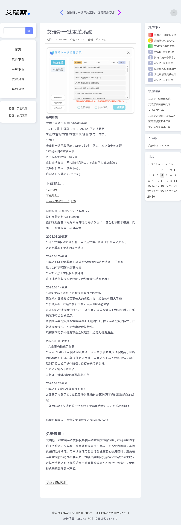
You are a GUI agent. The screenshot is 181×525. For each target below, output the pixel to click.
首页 (18, 49)
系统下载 (18, 69)
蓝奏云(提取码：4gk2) (61, 201)
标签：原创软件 (18, 108)
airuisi (81, 39)
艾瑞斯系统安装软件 (165, 74)
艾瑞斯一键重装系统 (165, 35)
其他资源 (18, 89)
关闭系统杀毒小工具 (159, 127)
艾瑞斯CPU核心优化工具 (162, 115)
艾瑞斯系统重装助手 (165, 68)
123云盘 (51, 190)
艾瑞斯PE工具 (156, 110)
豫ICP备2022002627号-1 (112, 513)
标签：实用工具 (18, 115)
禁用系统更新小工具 (159, 121)
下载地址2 (53, 195)
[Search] (14, 30)
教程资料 (18, 79)
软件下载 (18, 59)
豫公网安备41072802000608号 (72, 513)
